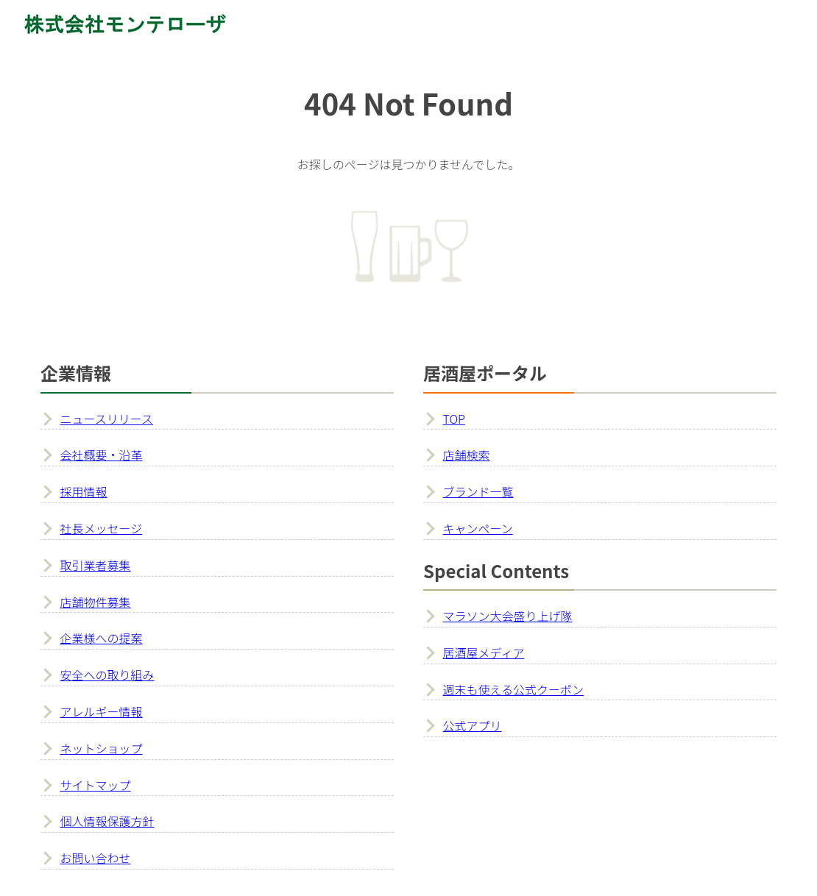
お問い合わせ (95, 858)
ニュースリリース (106, 418)
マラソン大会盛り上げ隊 (508, 616)
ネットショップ (101, 748)
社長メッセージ (101, 528)
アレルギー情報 (101, 711)
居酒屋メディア (484, 652)
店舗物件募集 (95, 602)
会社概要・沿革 (101, 454)
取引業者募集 (95, 565)
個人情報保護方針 (107, 821)
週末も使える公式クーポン (513, 689)
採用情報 (83, 491)
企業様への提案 (101, 638)
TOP (454, 418)
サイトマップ (95, 785)
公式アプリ (472, 725)
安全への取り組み (107, 674)
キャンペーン (478, 528)
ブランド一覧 (478, 491)
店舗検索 (466, 454)
